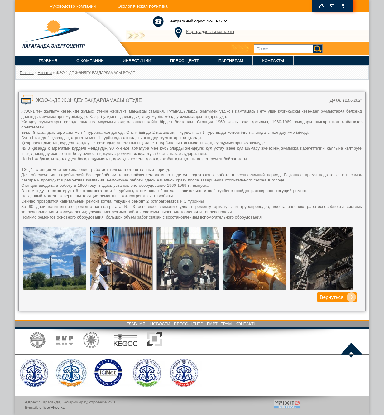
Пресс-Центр (184, 60)
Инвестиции (137, 60)
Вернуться (331, 297)
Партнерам (230, 60)
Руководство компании (73, 6)
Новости (160, 323)
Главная (48, 60)
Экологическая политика (142, 6)
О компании (90, 60)
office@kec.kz (52, 407)
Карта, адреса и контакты (210, 31)
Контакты (273, 60)
